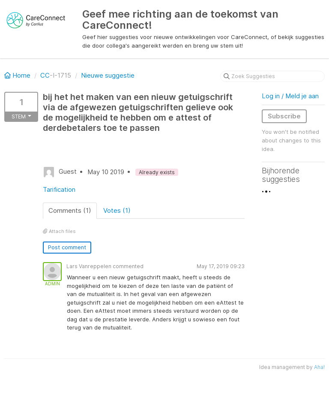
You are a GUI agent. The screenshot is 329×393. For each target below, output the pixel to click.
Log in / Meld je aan (290, 96)
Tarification (59, 189)
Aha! (319, 367)
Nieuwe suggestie (108, 75)
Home (18, 75)
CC (45, 75)
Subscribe (284, 116)
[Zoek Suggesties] (272, 76)
